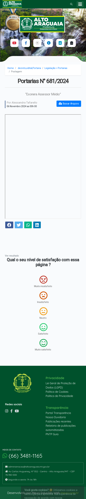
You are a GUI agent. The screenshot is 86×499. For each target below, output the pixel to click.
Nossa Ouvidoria (56, 417)
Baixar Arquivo (69, 103)
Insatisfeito (43, 297)
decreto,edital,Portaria (29, 68)
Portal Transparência (58, 413)
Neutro (43, 313)
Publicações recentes (58, 421)
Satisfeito (43, 329)
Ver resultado (12, 255)
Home (11, 68)
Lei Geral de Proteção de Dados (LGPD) (61, 385)
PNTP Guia (52, 434)
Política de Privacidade (59, 396)
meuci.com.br (70, 493)
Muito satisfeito (43, 345)
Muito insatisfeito (43, 281)
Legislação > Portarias (56, 68)
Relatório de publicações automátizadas (61, 428)
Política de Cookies (57, 391)
